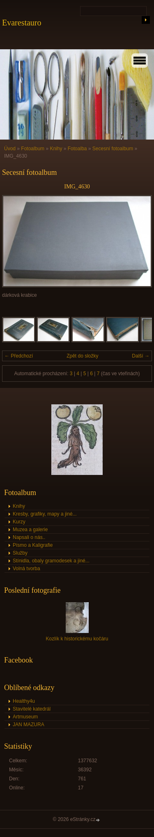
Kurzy (19, 522)
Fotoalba (77, 148)
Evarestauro (21, 22)
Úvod (10, 148)
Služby (20, 553)
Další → (140, 356)
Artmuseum (25, 717)
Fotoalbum (32, 148)
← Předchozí (19, 356)
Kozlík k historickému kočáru (77, 639)
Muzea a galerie (30, 529)
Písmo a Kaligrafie (33, 545)
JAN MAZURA (28, 724)
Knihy (56, 148)
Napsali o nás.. (29, 537)
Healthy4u (24, 701)
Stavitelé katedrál (32, 709)
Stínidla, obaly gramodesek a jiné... (51, 561)
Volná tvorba (26, 568)
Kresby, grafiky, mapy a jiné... (45, 514)
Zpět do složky (82, 356)
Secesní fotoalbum (112, 148)
